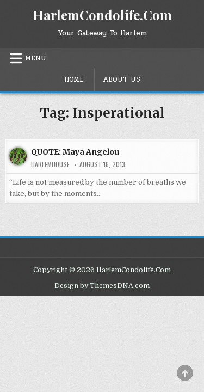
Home (74, 79)
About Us (121, 79)
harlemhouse (50, 164)
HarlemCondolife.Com (102, 14)
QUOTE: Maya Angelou (75, 152)
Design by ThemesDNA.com (102, 286)
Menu (35, 58)
